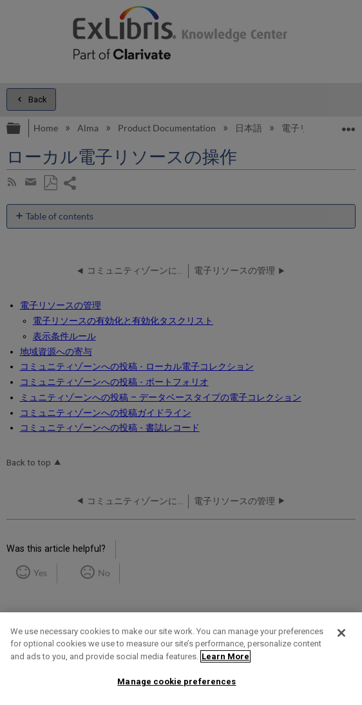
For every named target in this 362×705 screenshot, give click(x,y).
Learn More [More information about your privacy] (225, 656)
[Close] (341, 633)
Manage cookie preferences (176, 681)
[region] (181, 658)
